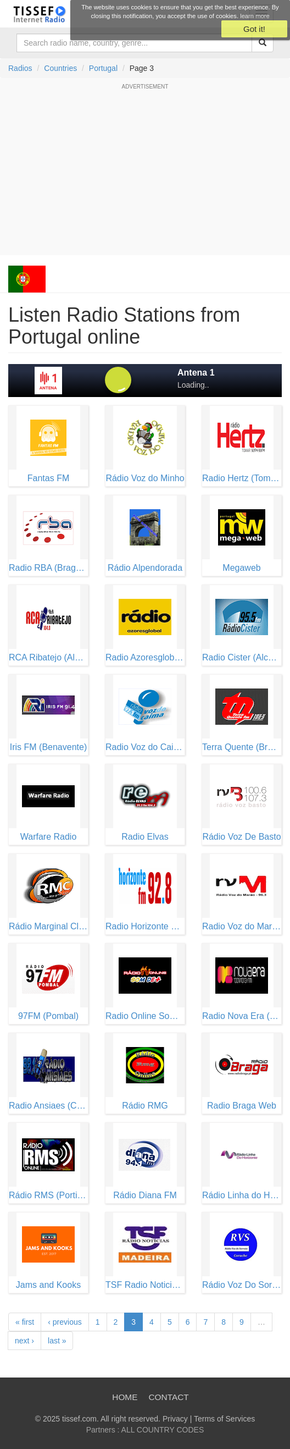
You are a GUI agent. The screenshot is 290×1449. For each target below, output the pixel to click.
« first (24, 1322)
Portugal (103, 68)
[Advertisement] (145, 173)
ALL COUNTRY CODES (162, 1429)
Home (124, 1397)
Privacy (175, 1418)
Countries (60, 68)
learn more (254, 16)
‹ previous (64, 1322)
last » (57, 1340)
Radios (20, 68)
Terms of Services (224, 1418)
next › (24, 1340)
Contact (168, 1397)
